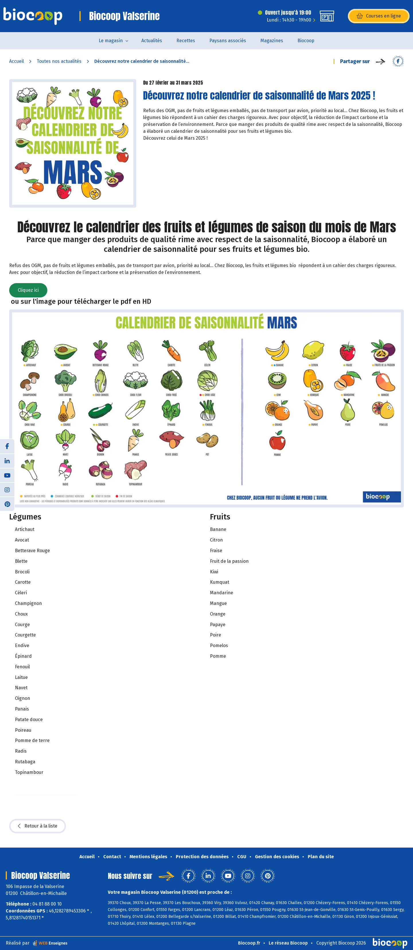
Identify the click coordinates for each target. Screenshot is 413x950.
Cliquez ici (28, 290)
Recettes (185, 40)
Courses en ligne (378, 16)
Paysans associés (227, 40)
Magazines (271, 40)
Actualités (151, 40)
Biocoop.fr (249, 943)
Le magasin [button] (111, 40)
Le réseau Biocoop (288, 943)
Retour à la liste (37, 826)
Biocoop (305, 40)
